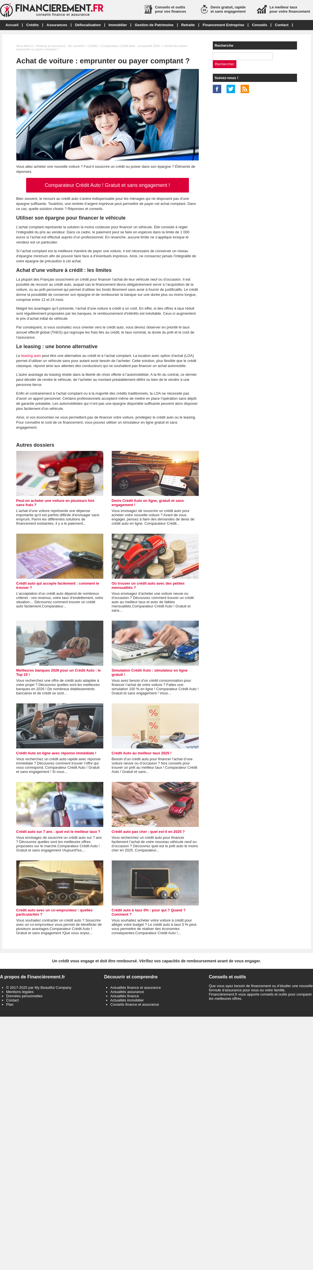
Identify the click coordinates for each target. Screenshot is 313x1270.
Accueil (12, 25)
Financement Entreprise (223, 25)
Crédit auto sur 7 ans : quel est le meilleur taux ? (58, 831)
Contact (281, 25)
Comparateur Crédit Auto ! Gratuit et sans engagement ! (107, 185)
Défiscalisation (88, 25)
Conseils (259, 25)
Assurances (57, 25)
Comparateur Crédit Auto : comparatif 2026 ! (131, 46)
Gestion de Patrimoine (154, 25)
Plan (9, 1004)
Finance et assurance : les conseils (60, 46)
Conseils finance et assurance (134, 1004)
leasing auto (31, 356)
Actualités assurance (127, 992)
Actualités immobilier (127, 1000)
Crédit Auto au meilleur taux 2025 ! (142, 753)
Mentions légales (20, 992)
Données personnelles (24, 996)
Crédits (32, 25)
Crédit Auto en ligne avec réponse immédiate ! (56, 753)
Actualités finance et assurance (135, 987)
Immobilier (118, 25)
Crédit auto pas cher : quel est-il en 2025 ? (148, 831)
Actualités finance (124, 996)
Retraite (188, 25)
